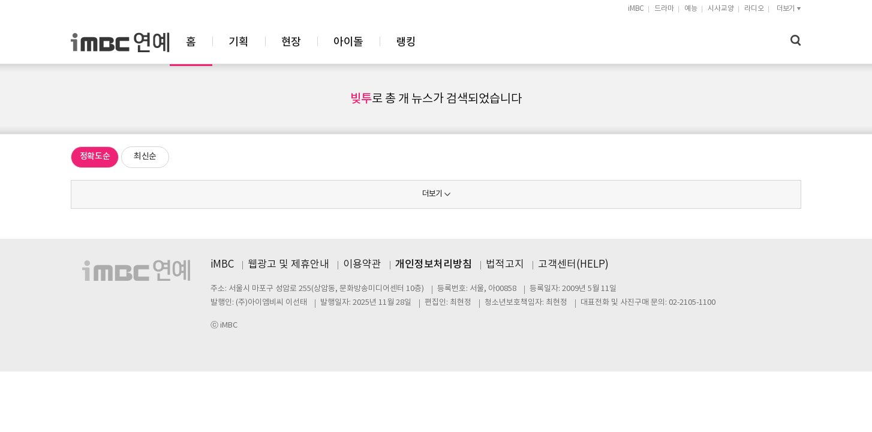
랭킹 (538, 42)
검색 (795, 40)
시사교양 (721, 9)
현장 (423, 42)
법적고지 (505, 265)
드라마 (664, 9)
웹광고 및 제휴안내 (288, 265)
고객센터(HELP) (573, 265)
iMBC (636, 9)
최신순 (145, 156)
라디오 (754, 9)
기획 (370, 42)
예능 (690, 9)
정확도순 (95, 156)
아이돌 (480, 42)
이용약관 (362, 265)
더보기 (432, 194)
